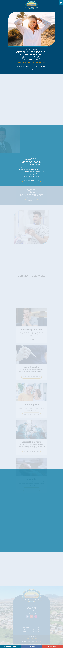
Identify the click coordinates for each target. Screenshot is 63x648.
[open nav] (61, 2)
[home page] (31, 4)
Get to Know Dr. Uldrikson (31, 180)
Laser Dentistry (31, 62)
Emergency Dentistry (22, 62)
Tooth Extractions (40, 62)
